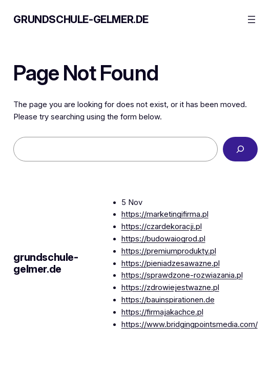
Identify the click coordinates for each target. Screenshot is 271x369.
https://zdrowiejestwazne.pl (170, 287)
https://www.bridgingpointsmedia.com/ (189, 324)
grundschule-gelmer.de (81, 19)
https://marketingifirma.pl (165, 214)
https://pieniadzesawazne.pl (170, 263)
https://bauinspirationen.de (168, 299)
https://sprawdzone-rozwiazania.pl (182, 275)
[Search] (240, 149)
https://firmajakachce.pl (162, 312)
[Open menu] (251, 19)
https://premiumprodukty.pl (168, 251)
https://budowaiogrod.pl (163, 238)
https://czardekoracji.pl (161, 226)
